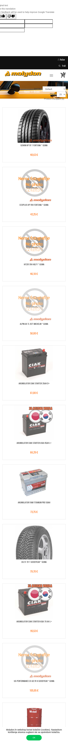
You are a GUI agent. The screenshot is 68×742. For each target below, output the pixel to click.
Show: (52, 94)
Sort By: (37, 88)
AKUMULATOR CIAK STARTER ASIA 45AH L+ (34, 442)
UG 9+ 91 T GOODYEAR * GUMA (34, 561)
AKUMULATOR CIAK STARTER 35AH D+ (34, 383)
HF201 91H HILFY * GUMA (34, 264)
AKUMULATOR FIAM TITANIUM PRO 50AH (34, 502)
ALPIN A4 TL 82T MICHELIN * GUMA (34, 323)
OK (34, 738)
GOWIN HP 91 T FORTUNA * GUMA (34, 145)
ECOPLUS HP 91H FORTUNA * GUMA (34, 204)
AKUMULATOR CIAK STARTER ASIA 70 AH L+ (34, 621)
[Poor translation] (11, 16)
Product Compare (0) (54, 99)
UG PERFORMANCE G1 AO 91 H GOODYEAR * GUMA (34, 680)
